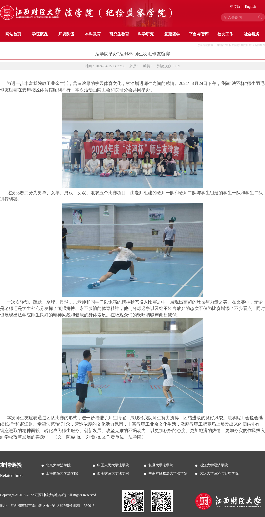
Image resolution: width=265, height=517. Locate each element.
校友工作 (225, 34)
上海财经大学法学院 (62, 473)
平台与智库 (199, 34)
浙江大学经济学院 (214, 465)
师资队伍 (66, 34)
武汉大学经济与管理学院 (219, 473)
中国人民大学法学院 (113, 465)
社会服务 (252, 34)
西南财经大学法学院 (113, 473)
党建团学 (172, 34)
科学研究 (146, 34)
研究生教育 (119, 34)
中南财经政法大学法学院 (167, 473)
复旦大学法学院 (160, 465)
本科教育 (93, 34)
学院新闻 (246, 45)
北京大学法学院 (58, 465)
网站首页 (13, 34)
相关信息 (234, 45)
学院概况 (40, 34)
